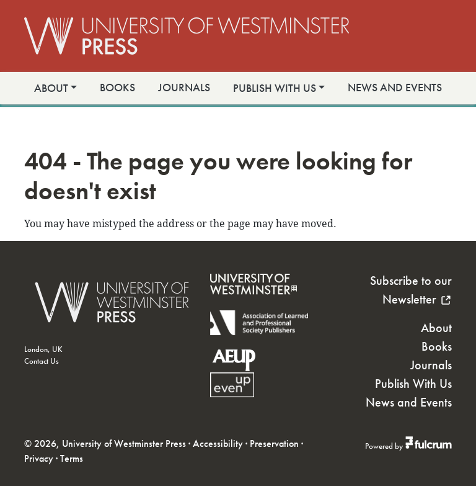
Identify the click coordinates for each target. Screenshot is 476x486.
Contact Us (41, 361)
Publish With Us (274, 88)
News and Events (395, 87)
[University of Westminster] (253, 302)
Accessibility (218, 443)
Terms (71, 458)
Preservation (274, 443)
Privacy (38, 458)
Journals (184, 87)
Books (117, 87)
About (51, 88)
